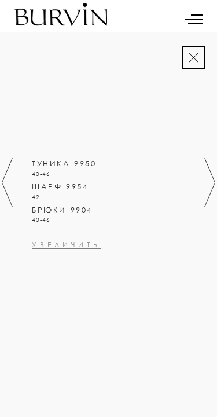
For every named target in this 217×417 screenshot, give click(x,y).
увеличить (66, 295)
